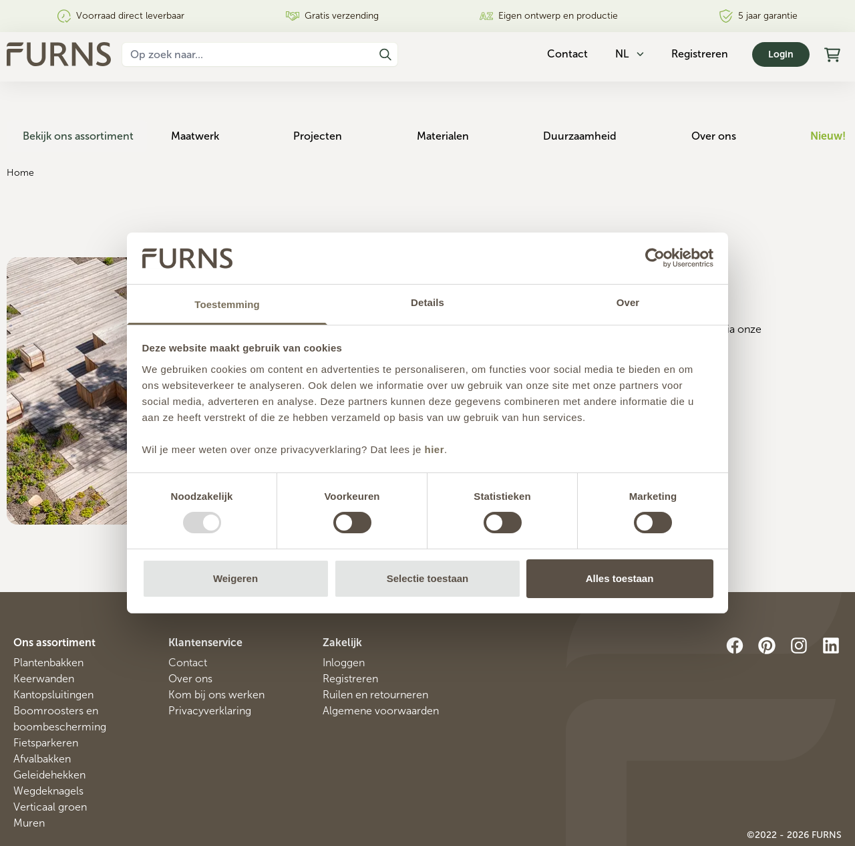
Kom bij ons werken (216, 656)
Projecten (332, 97)
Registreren (699, 53)
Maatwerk (213, 97)
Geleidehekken (49, 736)
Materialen (454, 97)
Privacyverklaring (209, 672)
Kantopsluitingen (53, 656)
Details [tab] (427, 302)
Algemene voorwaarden (381, 672)
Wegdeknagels (48, 752)
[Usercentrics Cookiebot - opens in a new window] (654, 258)
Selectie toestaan (428, 578)
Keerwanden (43, 639)
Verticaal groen (50, 768)
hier (435, 449)
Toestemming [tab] (227, 304)
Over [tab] (628, 302)
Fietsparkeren (45, 704)
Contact (187, 623)
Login (781, 54)
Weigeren (235, 578)
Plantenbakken (48, 623)
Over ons (717, 97)
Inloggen (344, 623)
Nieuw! (828, 97)
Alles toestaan (620, 578)
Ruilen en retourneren (375, 656)
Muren (29, 784)
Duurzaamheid (587, 97)
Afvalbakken (42, 720)
